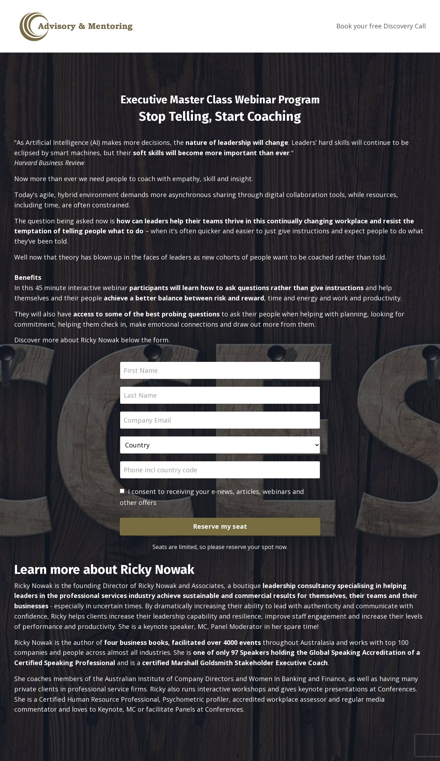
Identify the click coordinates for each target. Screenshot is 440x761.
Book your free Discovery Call (381, 26)
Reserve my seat (220, 526)
